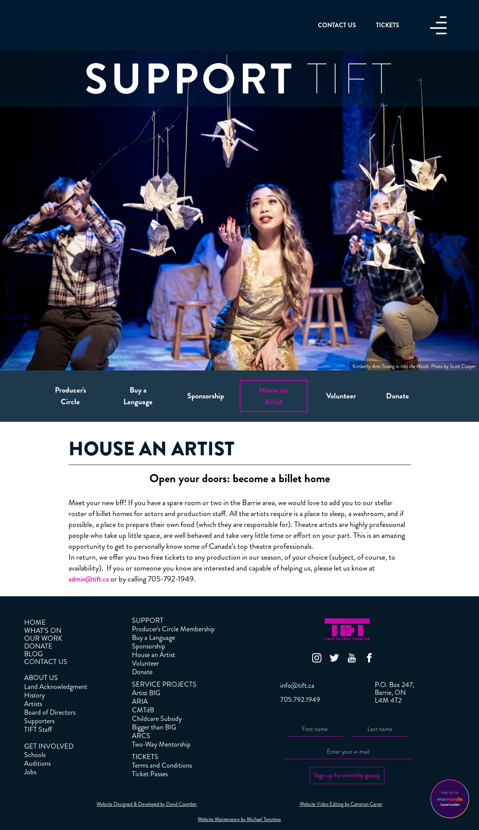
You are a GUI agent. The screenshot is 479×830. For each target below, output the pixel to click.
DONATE (38, 646)
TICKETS (145, 757)
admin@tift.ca (88, 579)
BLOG (33, 654)
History (34, 695)
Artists (33, 704)
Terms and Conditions (162, 765)
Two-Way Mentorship (161, 744)
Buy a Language (153, 638)
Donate (142, 672)
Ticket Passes (150, 774)
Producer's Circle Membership (173, 629)
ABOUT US (41, 678)
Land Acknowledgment (55, 687)
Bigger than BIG (154, 727)
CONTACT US (45, 662)
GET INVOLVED (49, 746)
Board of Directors (49, 712)
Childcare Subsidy (157, 719)
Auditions (37, 763)
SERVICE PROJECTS (164, 684)
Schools (35, 755)
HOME (35, 622)
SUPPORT (147, 620)
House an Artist (153, 655)
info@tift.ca (297, 685)
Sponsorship (148, 646)
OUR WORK (43, 638)
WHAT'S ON (42, 631)
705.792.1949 (300, 699)
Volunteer (145, 663)
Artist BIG (146, 693)
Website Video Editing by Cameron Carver (341, 804)
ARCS (141, 736)
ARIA (140, 701)
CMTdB (143, 710)
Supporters (39, 721)
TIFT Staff (38, 729)
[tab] (70, 396)
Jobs (30, 772)
